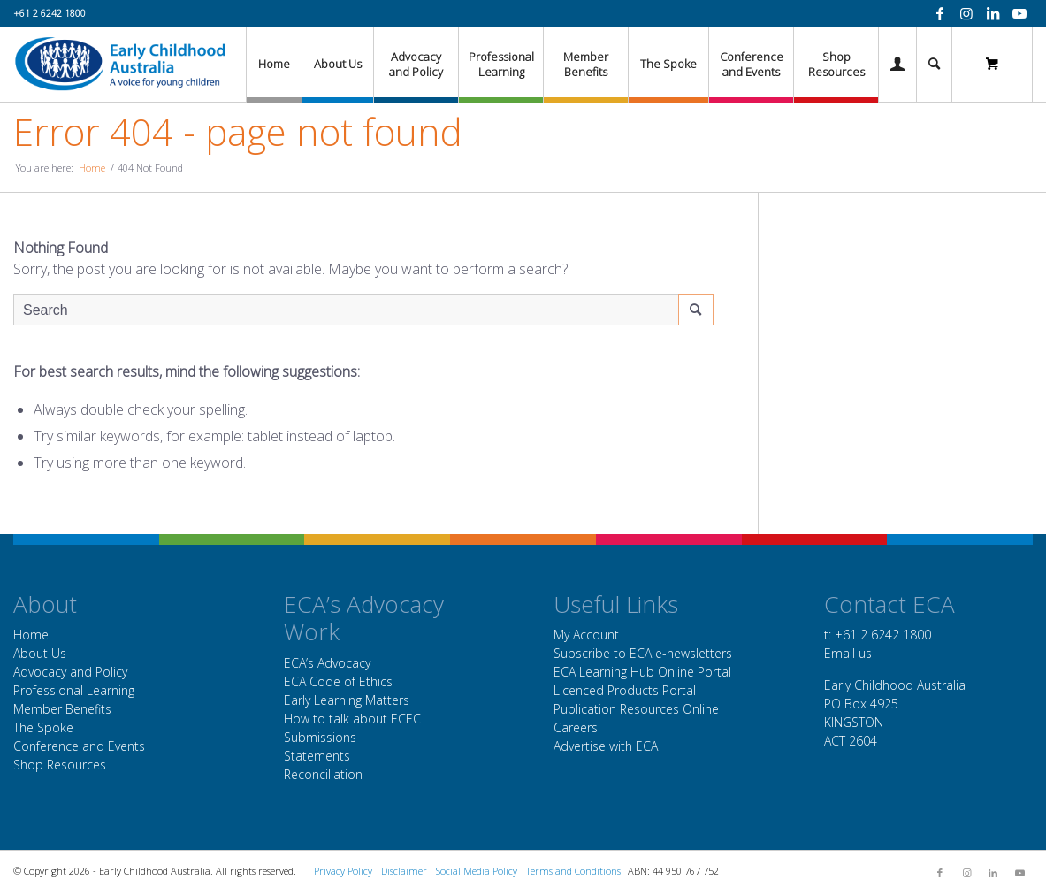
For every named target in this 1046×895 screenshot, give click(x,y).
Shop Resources (59, 764)
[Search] (934, 64)
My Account (586, 634)
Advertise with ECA (606, 746)
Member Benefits (62, 708)
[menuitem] (274, 64)
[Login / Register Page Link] (897, 64)
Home (31, 634)
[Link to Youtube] (1019, 13)
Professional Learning (73, 690)
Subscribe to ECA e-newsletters (643, 653)
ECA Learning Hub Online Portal (642, 671)
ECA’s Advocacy (327, 662)
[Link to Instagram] (966, 13)
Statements (317, 755)
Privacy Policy (343, 870)
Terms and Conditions (573, 870)
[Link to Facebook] (940, 13)
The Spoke (43, 727)
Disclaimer (404, 870)
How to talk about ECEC (352, 718)
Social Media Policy (476, 870)
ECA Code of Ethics (338, 681)
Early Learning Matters (346, 700)
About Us (39, 653)
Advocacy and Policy (70, 671)
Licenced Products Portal (625, 690)
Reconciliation (323, 774)
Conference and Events (79, 746)
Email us (848, 653)
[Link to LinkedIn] (993, 13)
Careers (576, 727)
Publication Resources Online (636, 708)
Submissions (320, 737)
